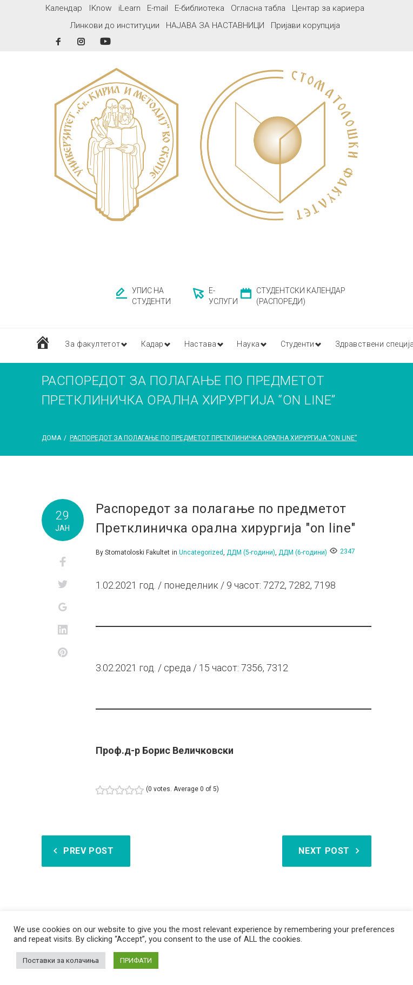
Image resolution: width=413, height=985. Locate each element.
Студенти (310, 345)
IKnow (100, 8)
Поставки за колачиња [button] (61, 960)
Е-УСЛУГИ (223, 296)
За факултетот (93, 345)
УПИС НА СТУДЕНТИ (151, 296)
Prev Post (88, 851)
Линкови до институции (114, 25)
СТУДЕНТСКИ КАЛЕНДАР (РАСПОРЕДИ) (300, 296)
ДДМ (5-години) (251, 552)
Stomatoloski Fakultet (137, 552)
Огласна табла (258, 8)
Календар (63, 8)
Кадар (156, 345)
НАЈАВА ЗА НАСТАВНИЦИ (215, 25)
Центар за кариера (328, 8)
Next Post (324, 851)
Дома (51, 438)
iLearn (129, 8)
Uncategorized (201, 552)
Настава (208, 345)
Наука (258, 345)
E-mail (157, 8)
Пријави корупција (305, 25)
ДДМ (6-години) (302, 552)
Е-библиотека (199, 8)
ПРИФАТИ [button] (136, 960)
